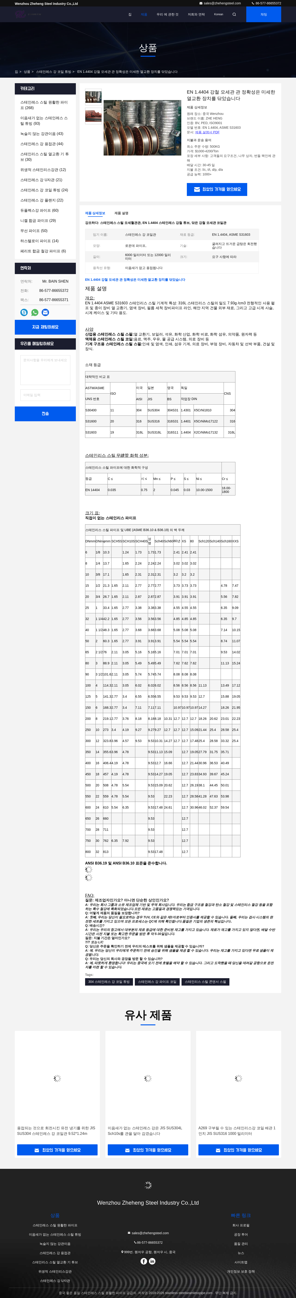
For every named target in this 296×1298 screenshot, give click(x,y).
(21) (41, 180)
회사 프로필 (241, 1225)
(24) (44, 190)
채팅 (264, 14)
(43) (41, 134)
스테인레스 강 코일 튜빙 (53, 71)
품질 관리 (241, 1244)
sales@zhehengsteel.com (220, 3)
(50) (33, 231)
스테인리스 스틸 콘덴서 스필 (205, 981)
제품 (144, 14)
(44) (41, 144)
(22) (41, 200)
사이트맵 (240, 1262)
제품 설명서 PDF (207, 132)
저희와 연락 (196, 14)
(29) (38, 221)
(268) (44, 105)
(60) (39, 210)
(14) (39, 241)
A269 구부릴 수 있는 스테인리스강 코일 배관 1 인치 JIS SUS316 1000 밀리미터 (236, 1131)
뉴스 (241, 1253)
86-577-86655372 (266, 3)
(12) (43, 170)
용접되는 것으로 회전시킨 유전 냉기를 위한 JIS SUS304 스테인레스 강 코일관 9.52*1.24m (56, 1131)
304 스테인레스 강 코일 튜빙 (109, 981)
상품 (27, 71)
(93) (44, 120)
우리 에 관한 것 (168, 14)
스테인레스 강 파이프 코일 (157, 981)
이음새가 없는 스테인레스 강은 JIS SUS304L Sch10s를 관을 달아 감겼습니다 (145, 1131)
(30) (44, 157)
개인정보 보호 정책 (241, 1271)
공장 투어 (241, 1234)
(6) (43, 251)
